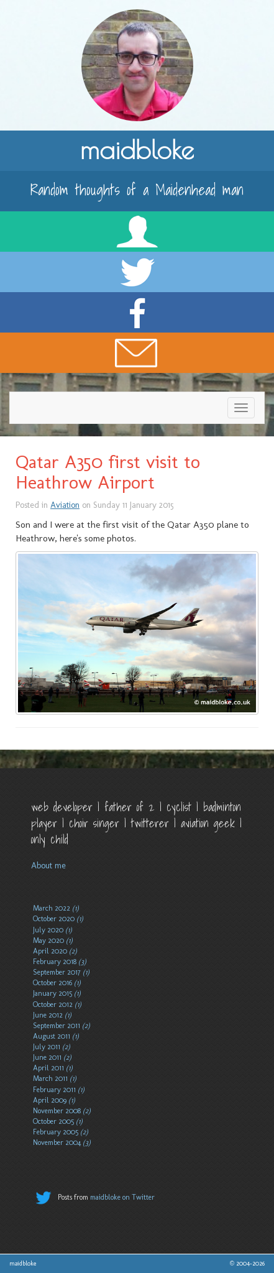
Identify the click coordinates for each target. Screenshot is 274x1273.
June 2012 (52, 1015)
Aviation (65, 505)
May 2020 (53, 940)
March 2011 (54, 1078)
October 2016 (57, 982)
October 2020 (58, 918)
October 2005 (58, 1121)
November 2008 (62, 1110)
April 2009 (54, 1100)
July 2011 (51, 1046)
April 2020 (55, 951)
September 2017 (61, 972)
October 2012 (57, 1004)
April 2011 (53, 1068)
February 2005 (60, 1132)
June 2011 (52, 1057)
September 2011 (61, 1025)
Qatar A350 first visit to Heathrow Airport (108, 472)
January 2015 (57, 993)
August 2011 (56, 1036)
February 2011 (58, 1089)
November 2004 (62, 1142)
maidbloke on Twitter (122, 1197)
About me (48, 865)
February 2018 (59, 961)
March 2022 (56, 908)
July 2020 (52, 930)
